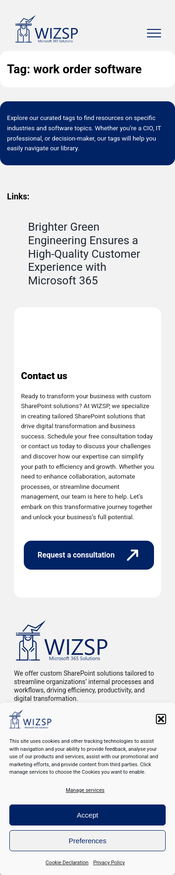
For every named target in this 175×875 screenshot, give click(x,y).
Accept (87, 815)
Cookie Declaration (67, 863)
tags (69, 117)
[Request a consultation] (89, 555)
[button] (161, 719)
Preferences (87, 841)
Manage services (85, 790)
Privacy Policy (109, 863)
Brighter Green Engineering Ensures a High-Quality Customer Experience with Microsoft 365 (84, 253)
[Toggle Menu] (154, 33)
